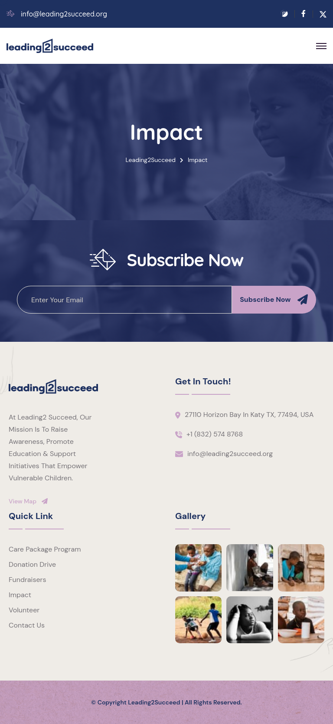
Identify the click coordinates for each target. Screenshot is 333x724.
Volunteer (24, 610)
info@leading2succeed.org (64, 14)
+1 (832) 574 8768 (214, 434)
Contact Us (27, 625)
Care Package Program (45, 549)
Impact (20, 594)
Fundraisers (27, 579)
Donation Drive (32, 564)
